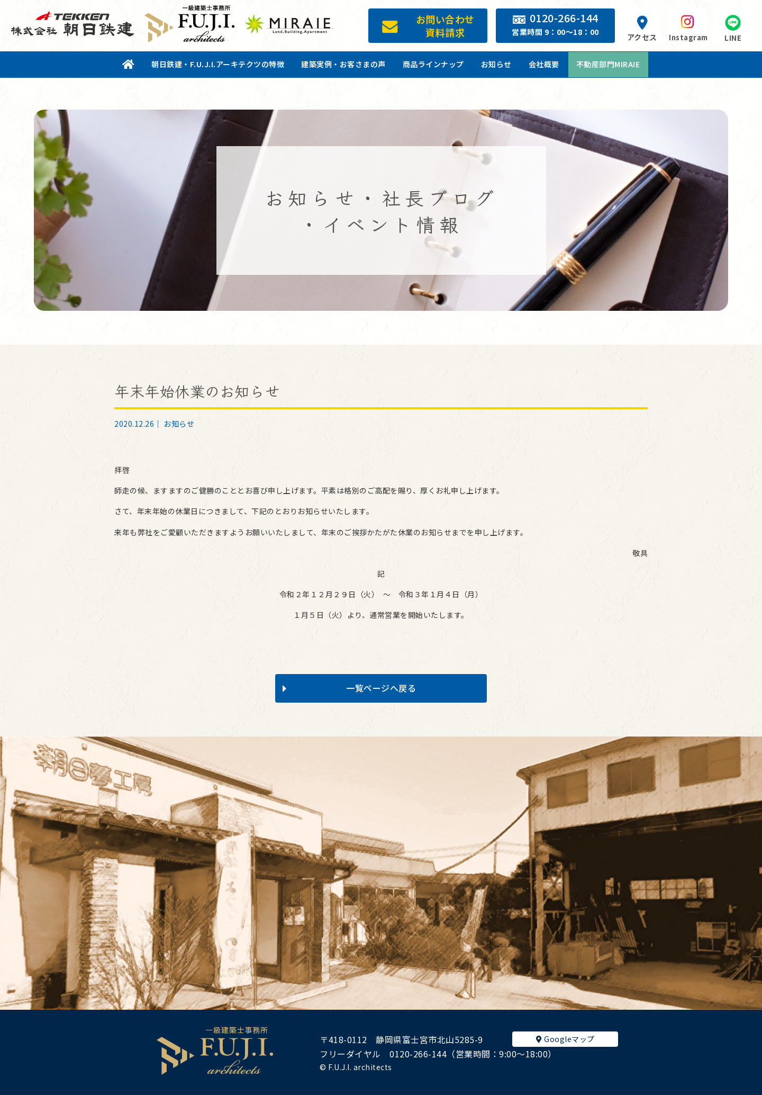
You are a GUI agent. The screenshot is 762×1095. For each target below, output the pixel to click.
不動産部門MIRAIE (608, 64)
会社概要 (544, 64)
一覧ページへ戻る (349, 687)
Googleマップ (565, 1039)
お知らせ (496, 64)
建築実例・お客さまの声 (343, 64)
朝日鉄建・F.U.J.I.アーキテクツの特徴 (217, 64)
